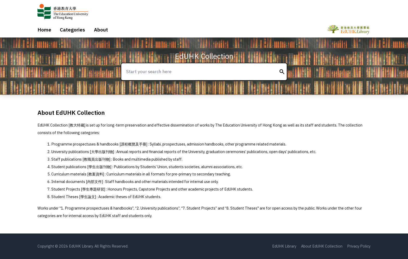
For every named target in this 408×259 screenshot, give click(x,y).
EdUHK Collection (204, 56)
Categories (72, 30)
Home (44, 30)
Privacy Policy (359, 246)
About (101, 30)
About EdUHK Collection (321, 246)
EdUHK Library (284, 246)
